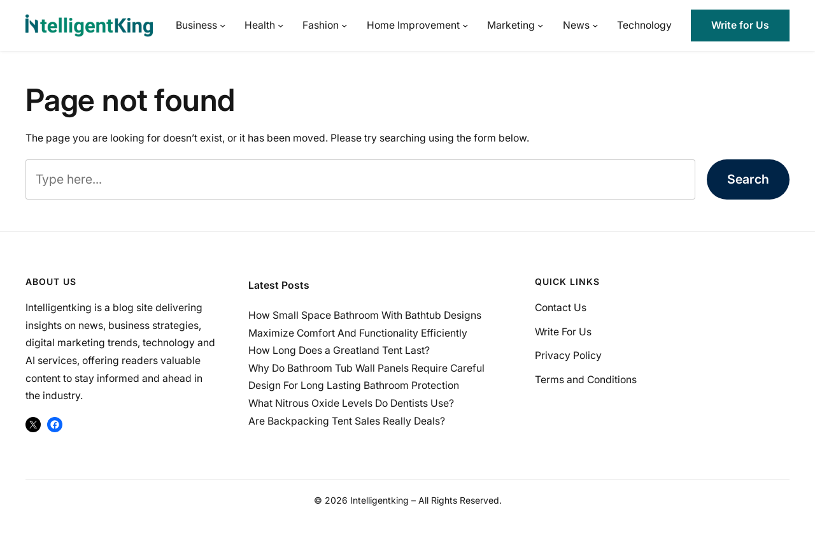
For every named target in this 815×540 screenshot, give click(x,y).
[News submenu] (595, 25)
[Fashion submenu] (344, 25)
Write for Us (740, 25)
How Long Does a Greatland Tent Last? (339, 350)
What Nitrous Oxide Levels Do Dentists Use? (351, 403)
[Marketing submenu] (540, 25)
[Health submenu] (280, 25)
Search (748, 179)
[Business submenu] (222, 25)
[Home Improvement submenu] (465, 25)
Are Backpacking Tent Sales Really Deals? (346, 421)
